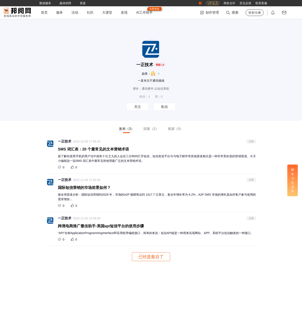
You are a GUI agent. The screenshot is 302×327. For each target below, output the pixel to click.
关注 (137, 107)
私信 (164, 107)
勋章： (151, 73)
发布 (126, 129)
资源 (175, 129)
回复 (151, 129)
